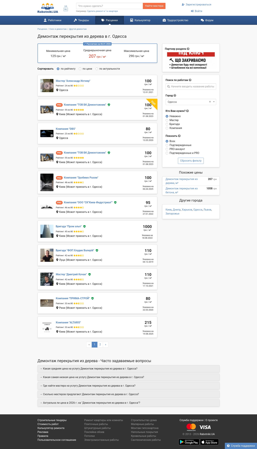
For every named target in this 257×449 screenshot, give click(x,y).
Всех (172, 141)
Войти (196, 11)
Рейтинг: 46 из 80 (64, 207)
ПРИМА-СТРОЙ (73, 298)
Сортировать (46, 68)
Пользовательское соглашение (57, 439)
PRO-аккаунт (177, 149)
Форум (207, 20)
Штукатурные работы (97, 428)
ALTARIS (68, 322)
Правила (43, 436)
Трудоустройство (175, 20)
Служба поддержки (241, 445)
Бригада (175, 124)
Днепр (177, 209)
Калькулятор (140, 20)
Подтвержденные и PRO (184, 153)
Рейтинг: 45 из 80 (64, 231)
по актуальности (109, 68)
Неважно (175, 116)
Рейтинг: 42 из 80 (64, 255)
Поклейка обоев (94, 432)
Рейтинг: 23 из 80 (64, 133)
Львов (207, 209)
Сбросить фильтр (190, 160)
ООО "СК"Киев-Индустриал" (88, 202)
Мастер (174, 120)
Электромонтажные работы (101, 439)
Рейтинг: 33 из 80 (64, 303)
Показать (173, 135)
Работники (52, 20)
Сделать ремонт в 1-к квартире (102, 11)
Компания (176, 128)
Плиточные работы (96, 424)
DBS (66, 128)
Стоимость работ (48, 424)
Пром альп (69, 226)
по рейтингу (68, 68)
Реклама (43, 432)
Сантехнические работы (146, 439)
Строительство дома (144, 420)
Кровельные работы (143, 436)
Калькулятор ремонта (51, 428)
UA (65, 6)
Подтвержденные (180, 145)
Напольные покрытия (144, 432)
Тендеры (81, 20)
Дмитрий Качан (71, 274)
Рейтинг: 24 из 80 (64, 85)
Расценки (109, 20)
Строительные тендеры (52, 420)
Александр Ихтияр (73, 80)
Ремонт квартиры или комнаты (103, 420)
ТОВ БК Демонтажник (85, 104)
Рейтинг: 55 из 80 (64, 110)
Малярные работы (142, 424)
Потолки (89, 436)
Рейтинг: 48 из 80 (64, 182)
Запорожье (172, 213)
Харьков (187, 209)
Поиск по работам (177, 80)
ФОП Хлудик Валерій (75, 250)
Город (169, 95)
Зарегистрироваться (196, 4)
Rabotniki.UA (207, 434)
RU (65, 9)
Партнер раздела (175, 48)
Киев (169, 209)
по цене (87, 68)
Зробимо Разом (81, 177)
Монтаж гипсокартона (145, 428)
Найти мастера (154, 5)
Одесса (197, 209)
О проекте (211, 420)
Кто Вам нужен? (177, 110)
